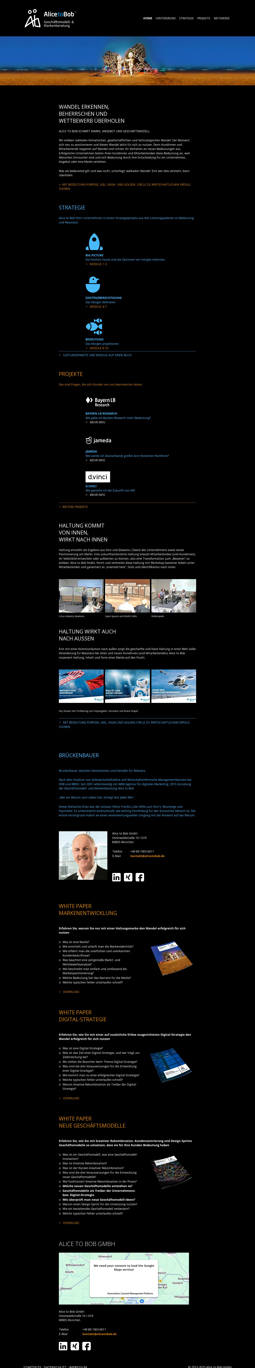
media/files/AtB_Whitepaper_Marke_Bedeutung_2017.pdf (101, 992)
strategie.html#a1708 (127, 264)
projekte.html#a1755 (127, 460)
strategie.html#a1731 (127, 348)
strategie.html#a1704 (127, 355)
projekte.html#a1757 (127, 495)
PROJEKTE (203, 18)
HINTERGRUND (166, 18)
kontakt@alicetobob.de (147, 856)
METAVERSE (222, 18)
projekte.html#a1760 (127, 507)
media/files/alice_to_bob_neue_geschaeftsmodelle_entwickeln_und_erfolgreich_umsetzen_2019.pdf (101, 1223)
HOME (147, 18)
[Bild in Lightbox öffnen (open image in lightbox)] (81, 596)
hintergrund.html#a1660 (127, 186)
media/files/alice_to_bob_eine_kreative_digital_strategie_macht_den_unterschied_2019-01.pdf (101, 1098)
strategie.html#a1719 (127, 306)
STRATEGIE (186, 18)
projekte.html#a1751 (127, 422)
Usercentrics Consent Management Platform (130, 1293)
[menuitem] (148, 18)
